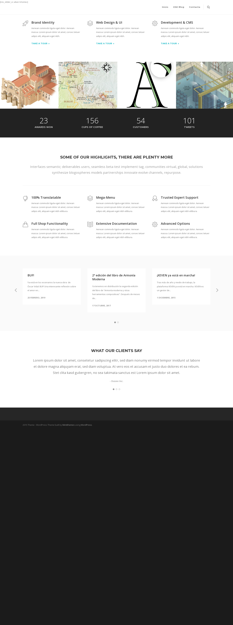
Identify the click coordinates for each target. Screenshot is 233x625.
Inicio (165, 7)
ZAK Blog (178, 7)
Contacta (194, 7)
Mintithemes (68, 424)
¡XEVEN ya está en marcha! (176, 275)
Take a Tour (40, 43)
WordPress (86, 424)
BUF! (31, 275)
